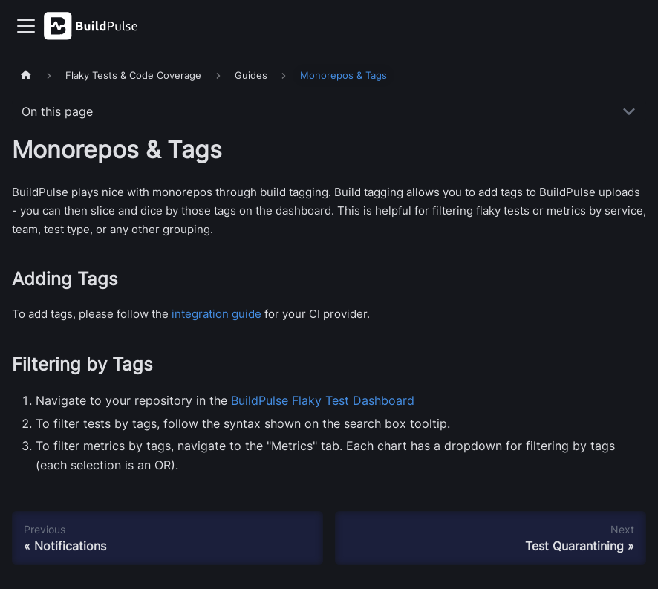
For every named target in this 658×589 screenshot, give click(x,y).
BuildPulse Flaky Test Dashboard (322, 400)
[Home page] (26, 75)
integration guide (216, 314)
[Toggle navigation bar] (26, 26)
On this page (57, 111)
